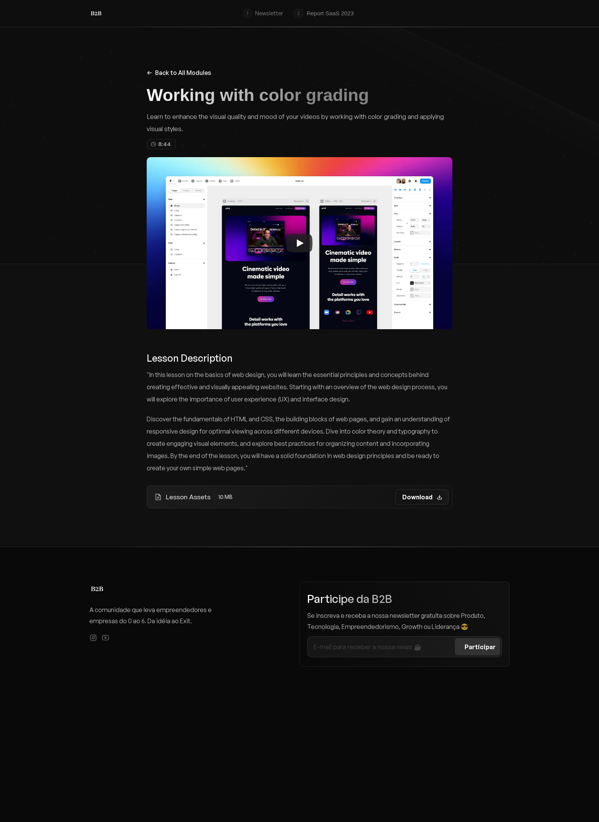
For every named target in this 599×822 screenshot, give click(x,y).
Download (417, 497)
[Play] (299, 243)
